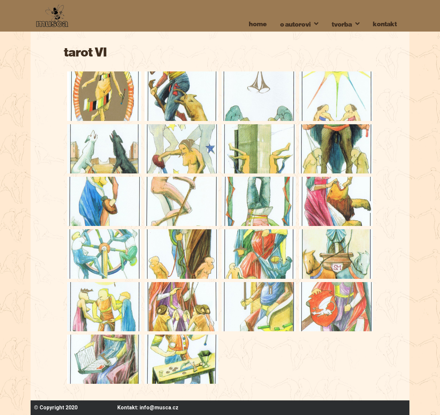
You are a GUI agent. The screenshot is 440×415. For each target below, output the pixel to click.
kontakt (385, 23)
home (258, 23)
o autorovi (299, 24)
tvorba (346, 24)
